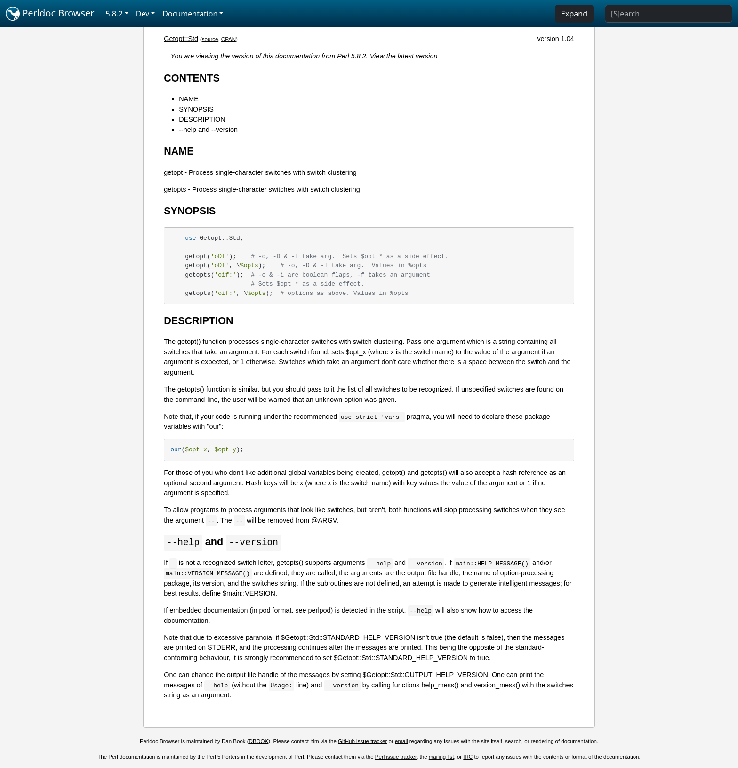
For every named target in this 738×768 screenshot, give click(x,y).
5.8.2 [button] (114, 13)
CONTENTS (192, 78)
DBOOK (259, 741)
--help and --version (208, 129)
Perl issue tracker (396, 757)
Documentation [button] (189, 13)
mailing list (441, 757)
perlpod (319, 610)
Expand (574, 13)
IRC (468, 757)
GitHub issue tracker (362, 741)
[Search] (668, 14)
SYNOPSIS (196, 109)
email (401, 741)
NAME (189, 99)
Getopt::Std (181, 38)
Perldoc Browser (50, 14)
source (210, 39)
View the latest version (404, 56)
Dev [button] (143, 13)
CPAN (228, 39)
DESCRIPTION (202, 119)
